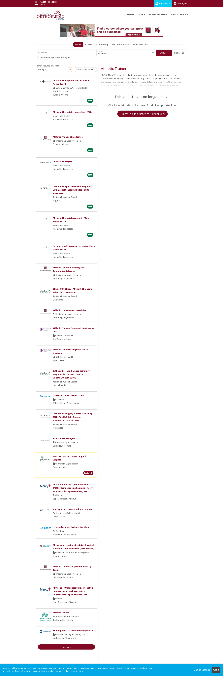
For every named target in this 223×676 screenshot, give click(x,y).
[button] (179, 53)
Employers (180, 3)
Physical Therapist (62, 161)
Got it (216, 670)
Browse (88, 44)
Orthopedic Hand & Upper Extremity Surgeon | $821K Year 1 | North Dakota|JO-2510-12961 (71, 374)
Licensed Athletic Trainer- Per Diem (71, 527)
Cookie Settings (202, 670)
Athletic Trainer (61, 612)
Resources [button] (178, 14)
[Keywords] (66, 53)
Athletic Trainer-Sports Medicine (69, 310)
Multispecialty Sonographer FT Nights (72, 509)
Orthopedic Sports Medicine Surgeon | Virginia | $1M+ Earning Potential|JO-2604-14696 (72, 190)
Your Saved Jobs (140, 44)
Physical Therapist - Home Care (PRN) (72, 112)
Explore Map (102, 44)
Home (130, 14)
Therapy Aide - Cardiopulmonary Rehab (73, 630)
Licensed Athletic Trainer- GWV (68, 395)
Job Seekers (162, 3)
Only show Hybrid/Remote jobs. (55, 57)
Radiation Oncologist (64, 438)
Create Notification (85, 69)
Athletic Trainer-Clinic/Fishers (68, 136)
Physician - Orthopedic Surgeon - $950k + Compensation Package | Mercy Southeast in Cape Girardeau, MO (73, 591)
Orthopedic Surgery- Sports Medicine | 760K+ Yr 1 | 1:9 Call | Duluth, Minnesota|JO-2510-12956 (72, 417)
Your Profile (158, 14)
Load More (66, 647)
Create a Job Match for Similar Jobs (142, 114)
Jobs (141, 14)
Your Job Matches (120, 44)
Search (78, 44)
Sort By (41, 69)
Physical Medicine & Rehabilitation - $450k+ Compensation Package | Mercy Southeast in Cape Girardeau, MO (73, 488)
